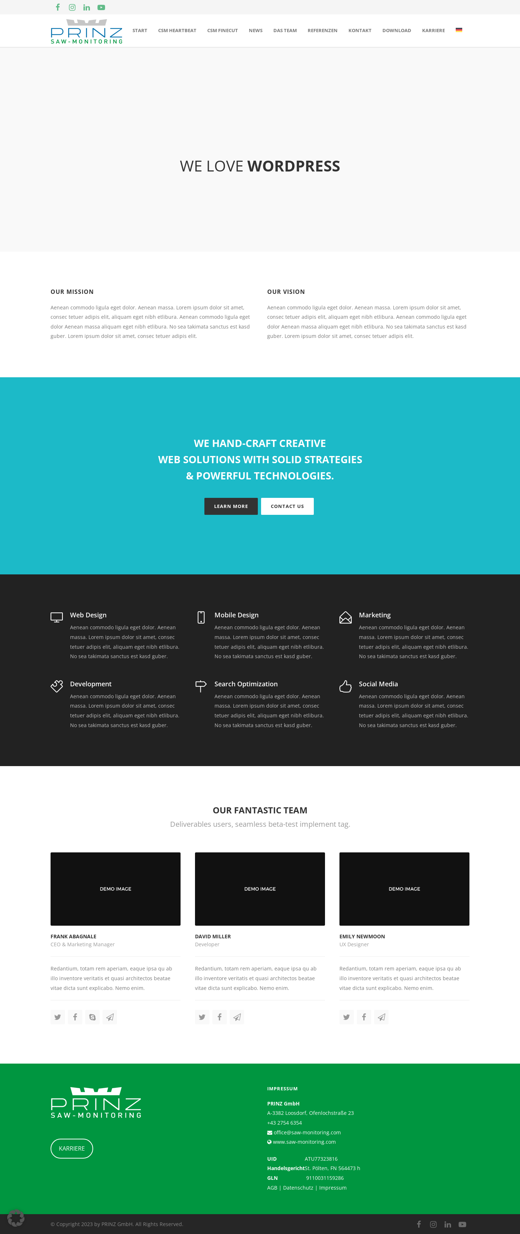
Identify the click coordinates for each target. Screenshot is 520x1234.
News (256, 30)
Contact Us (287, 506)
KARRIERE (72, 1148)
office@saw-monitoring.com (306, 1132)
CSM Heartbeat (177, 30)
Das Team (285, 30)
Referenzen (323, 30)
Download (396, 30)
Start (140, 30)
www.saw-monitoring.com (304, 1141)
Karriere (433, 30)
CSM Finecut (222, 30)
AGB (272, 1187)
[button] (16, 1218)
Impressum (333, 1187)
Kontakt (360, 30)
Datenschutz (298, 1187)
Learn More (231, 506)
